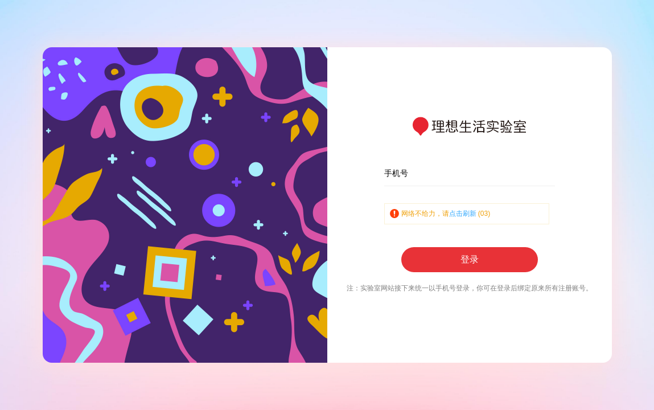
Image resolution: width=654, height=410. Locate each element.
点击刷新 (462, 214)
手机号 (396, 173)
